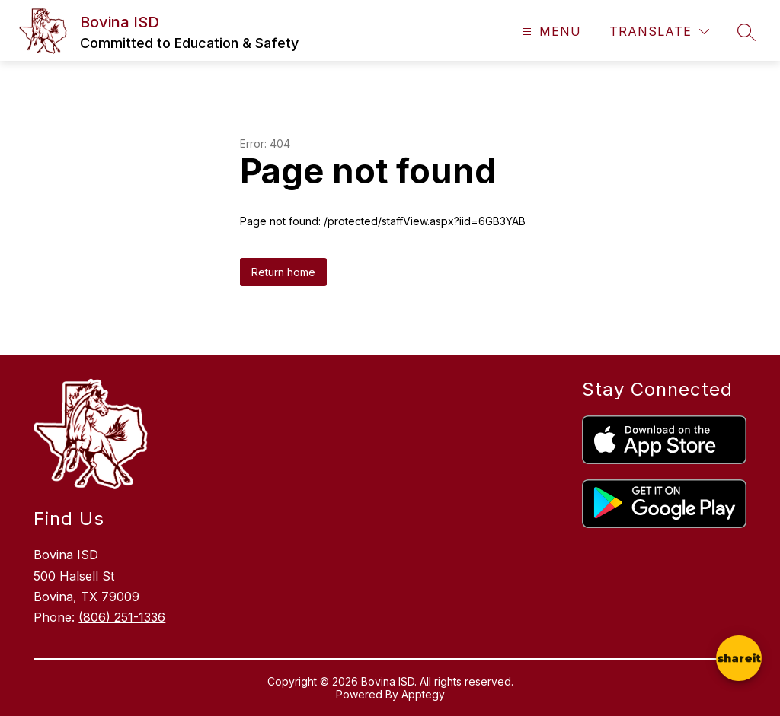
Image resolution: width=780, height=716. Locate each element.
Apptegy (423, 694)
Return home (283, 272)
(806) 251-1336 (121, 617)
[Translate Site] (659, 31)
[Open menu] (549, 31)
